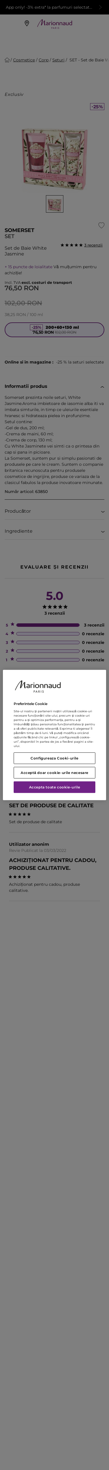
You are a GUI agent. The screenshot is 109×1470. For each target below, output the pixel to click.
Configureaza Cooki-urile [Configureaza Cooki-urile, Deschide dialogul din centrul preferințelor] (54, 758)
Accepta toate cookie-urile (54, 787)
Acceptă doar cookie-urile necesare (54, 772)
